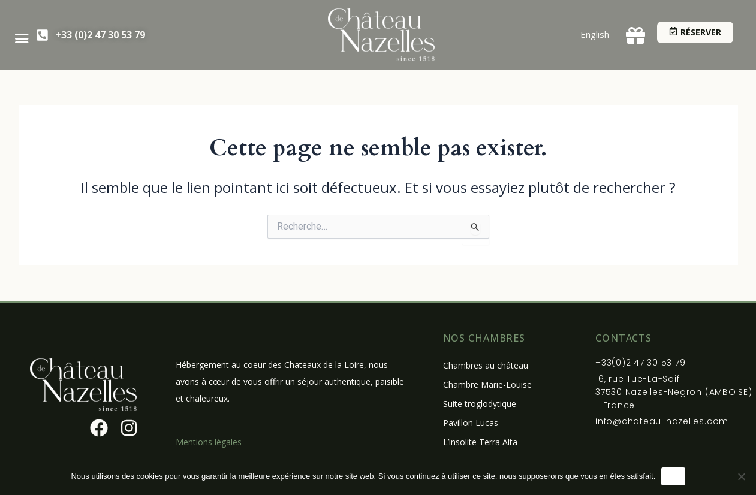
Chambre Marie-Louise (487, 384)
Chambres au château (485, 365)
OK (673, 476)
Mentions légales (209, 442)
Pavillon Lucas (470, 422)
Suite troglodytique (479, 403)
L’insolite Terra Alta (480, 442)
